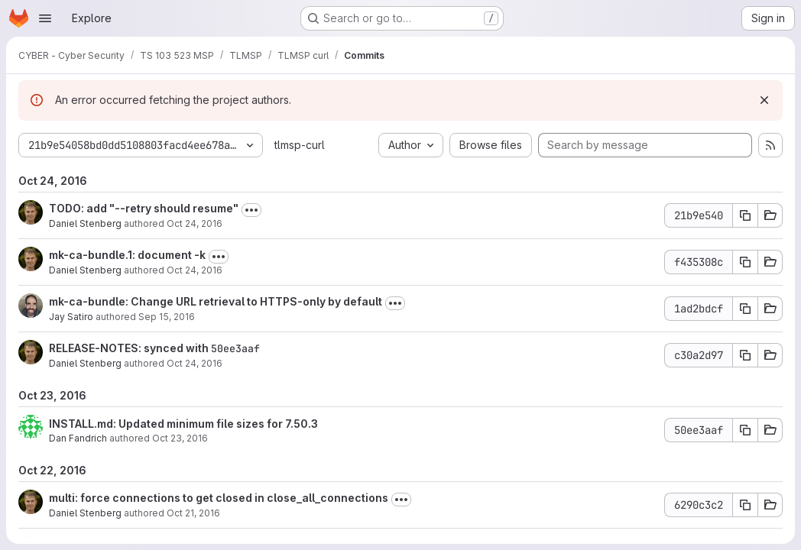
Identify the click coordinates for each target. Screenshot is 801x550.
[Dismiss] (764, 100)
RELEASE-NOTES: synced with (130, 347)
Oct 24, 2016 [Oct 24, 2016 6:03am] (194, 363)
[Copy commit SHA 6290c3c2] (745, 505)
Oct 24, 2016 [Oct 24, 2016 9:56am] (194, 223)
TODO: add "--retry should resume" (143, 208)
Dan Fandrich (78, 438)
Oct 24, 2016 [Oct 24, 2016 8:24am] (194, 270)
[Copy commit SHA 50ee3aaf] (745, 430)
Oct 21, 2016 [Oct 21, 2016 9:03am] (193, 513)
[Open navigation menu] (45, 18)
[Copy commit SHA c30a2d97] (745, 355)
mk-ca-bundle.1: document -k (127, 254)
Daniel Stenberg (85, 223)
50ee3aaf (235, 348)
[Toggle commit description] (251, 210)
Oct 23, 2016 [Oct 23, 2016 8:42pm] (180, 438)
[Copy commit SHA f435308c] (745, 262)
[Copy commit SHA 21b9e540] (745, 215)
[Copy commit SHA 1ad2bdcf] (745, 308)
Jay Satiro (71, 316)
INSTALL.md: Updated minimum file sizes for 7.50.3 (183, 423)
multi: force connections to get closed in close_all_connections (218, 497)
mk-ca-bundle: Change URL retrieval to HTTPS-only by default (215, 301)
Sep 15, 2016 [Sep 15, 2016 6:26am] (166, 316)
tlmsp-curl (299, 144)
